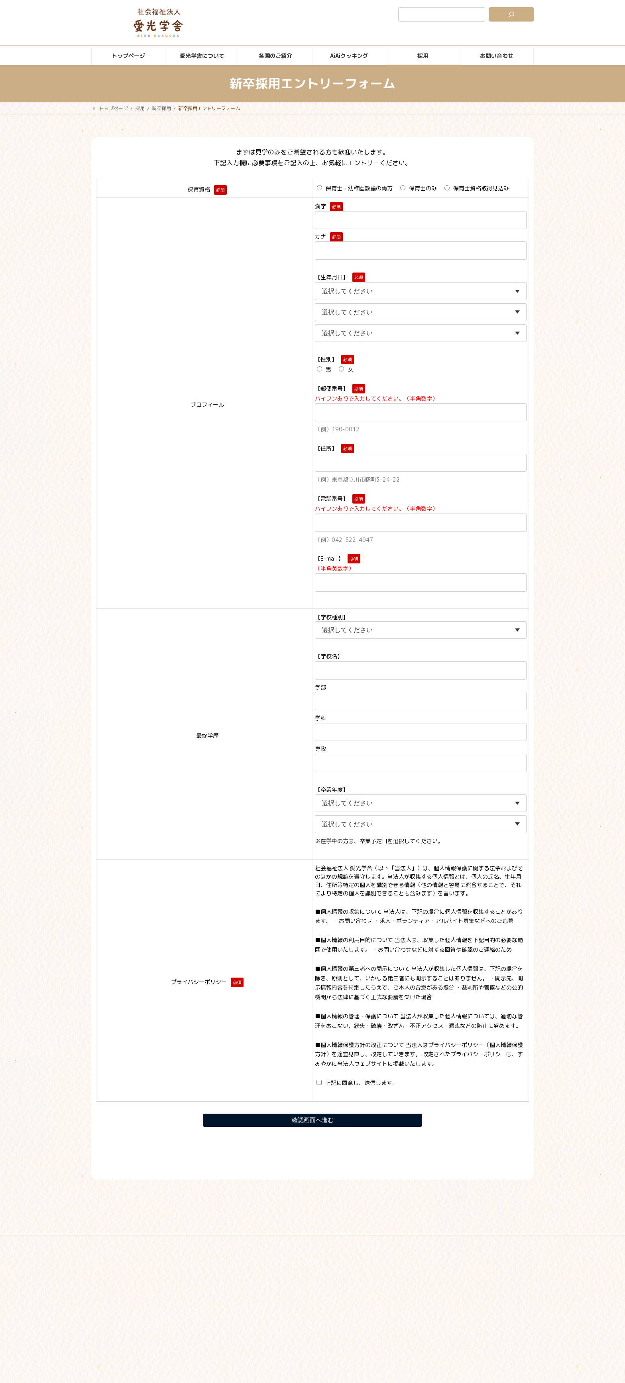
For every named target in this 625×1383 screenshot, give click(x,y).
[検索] (511, 14)
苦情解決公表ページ (361, 1242)
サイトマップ (256, 1242)
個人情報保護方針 (305, 1242)
